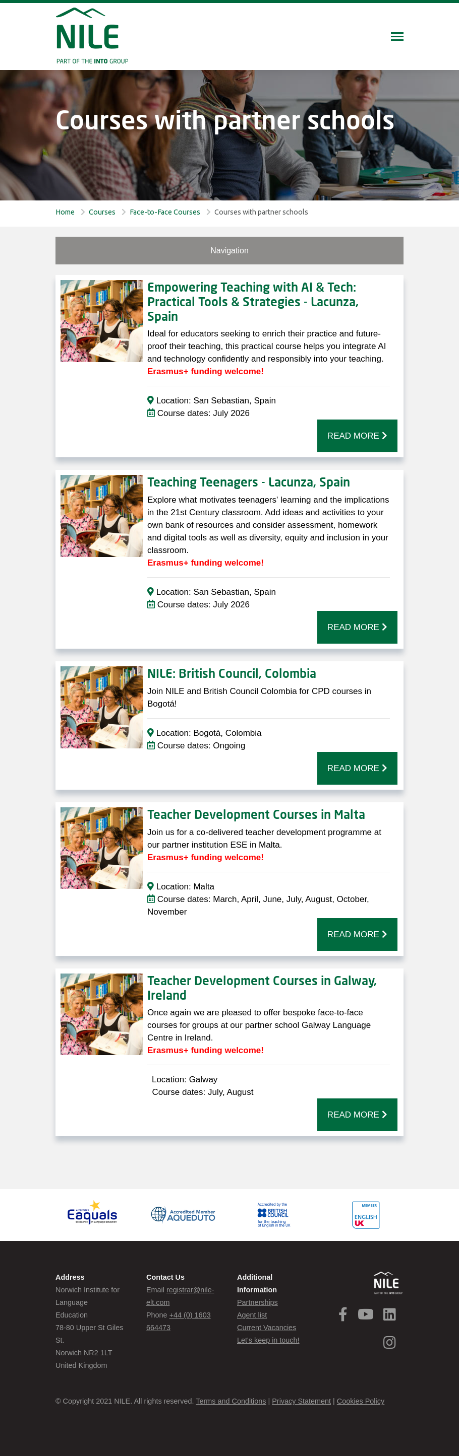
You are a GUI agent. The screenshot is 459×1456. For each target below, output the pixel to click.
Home (65, 212)
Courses (102, 212)
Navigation (229, 250)
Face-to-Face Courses (165, 212)
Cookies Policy (360, 1401)
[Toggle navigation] (397, 37)
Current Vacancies (266, 1328)
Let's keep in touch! (268, 1340)
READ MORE (357, 436)
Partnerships (257, 1302)
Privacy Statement (301, 1401)
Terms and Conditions (231, 1401)
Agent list (252, 1315)
